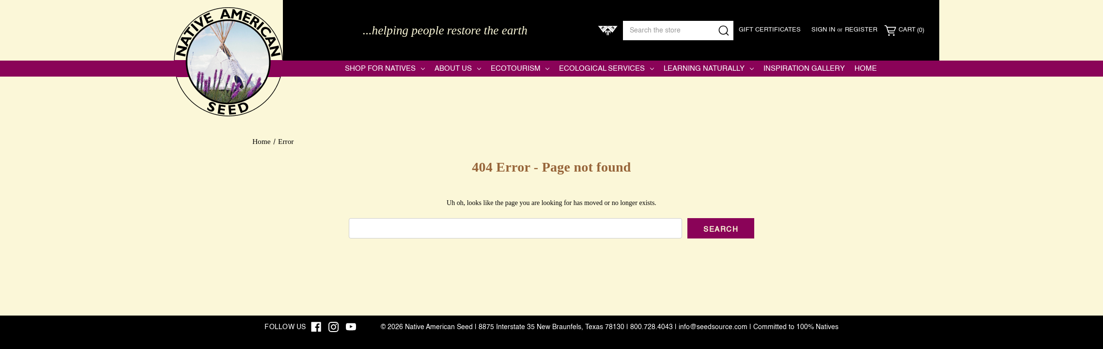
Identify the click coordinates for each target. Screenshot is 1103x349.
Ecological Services (606, 68)
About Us (458, 68)
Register (861, 30)
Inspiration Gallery (804, 68)
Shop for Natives (385, 68)
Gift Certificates (770, 30)
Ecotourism (520, 68)
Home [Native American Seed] (865, 68)
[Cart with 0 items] (904, 30)
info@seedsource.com (713, 327)
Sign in (823, 30)
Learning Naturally (709, 68)
